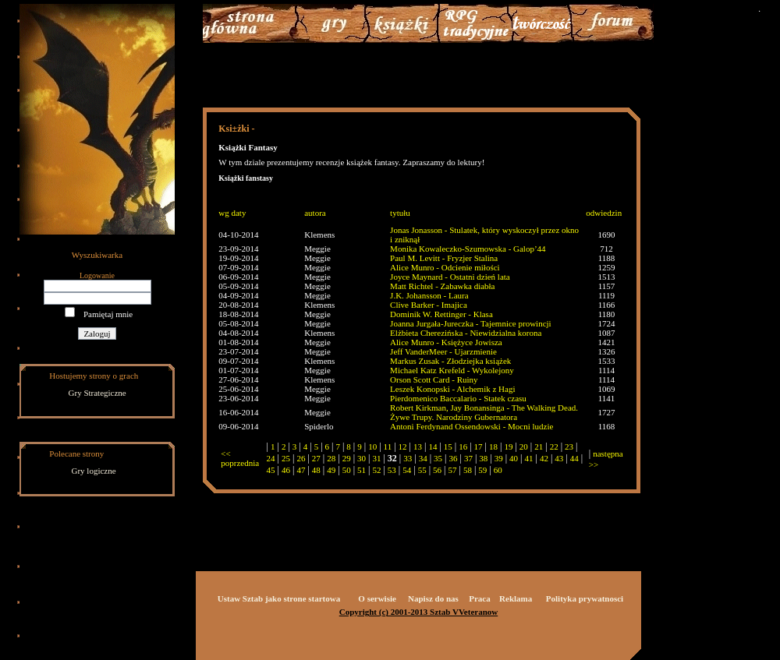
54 (406, 470)
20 (523, 446)
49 (331, 470)
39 (499, 458)
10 (372, 446)
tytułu (400, 212)
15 (448, 446)
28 (331, 458)
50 (346, 470)
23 (569, 446)
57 (452, 470)
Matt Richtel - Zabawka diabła (442, 286)
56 (437, 470)
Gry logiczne (94, 470)
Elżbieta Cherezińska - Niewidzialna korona (465, 332)
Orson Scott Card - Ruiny (433, 379)
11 (388, 446)
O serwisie (377, 598)
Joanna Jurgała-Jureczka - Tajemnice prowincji (470, 323)
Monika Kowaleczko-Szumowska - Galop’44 (467, 248)
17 (478, 446)
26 (300, 458)
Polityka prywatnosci (584, 598)
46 (286, 470)
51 (361, 470)
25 (286, 458)
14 (432, 446)
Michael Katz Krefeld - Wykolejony (452, 370)
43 (559, 458)
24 (271, 458)
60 (498, 470)
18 (493, 446)
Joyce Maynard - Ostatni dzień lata (450, 276)
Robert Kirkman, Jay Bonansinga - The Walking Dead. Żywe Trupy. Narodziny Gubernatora (484, 412)
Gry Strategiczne (97, 392)
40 (513, 458)
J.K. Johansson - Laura (429, 295)
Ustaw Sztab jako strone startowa (279, 598)
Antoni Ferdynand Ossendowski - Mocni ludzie (471, 426)
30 (361, 458)
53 (392, 470)
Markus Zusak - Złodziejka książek (450, 360)
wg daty (232, 212)
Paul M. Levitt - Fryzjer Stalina (444, 258)
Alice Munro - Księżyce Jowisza (446, 342)
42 (544, 458)
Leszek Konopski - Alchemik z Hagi (452, 389)
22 (554, 446)
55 (422, 470)
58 (467, 470)
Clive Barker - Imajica (428, 304)
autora (314, 212)
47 (300, 470)
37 (468, 458)
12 (403, 446)
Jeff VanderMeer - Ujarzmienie (443, 351)
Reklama (515, 598)
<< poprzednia (240, 458)
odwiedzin (604, 212)
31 (376, 458)
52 (376, 470)
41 (529, 458)
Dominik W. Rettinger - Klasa (441, 314)
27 (316, 458)
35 (438, 458)
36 (452, 458)
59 (482, 470)
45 (271, 470)
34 (423, 458)
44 (574, 458)
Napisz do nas (433, 598)
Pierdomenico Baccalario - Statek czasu (458, 398)
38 (483, 458)
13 (417, 446)
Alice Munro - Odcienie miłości (445, 267)
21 (538, 446)
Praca (479, 598)
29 (346, 458)
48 (316, 470)
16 (463, 446)
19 (508, 446)
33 (407, 458)
